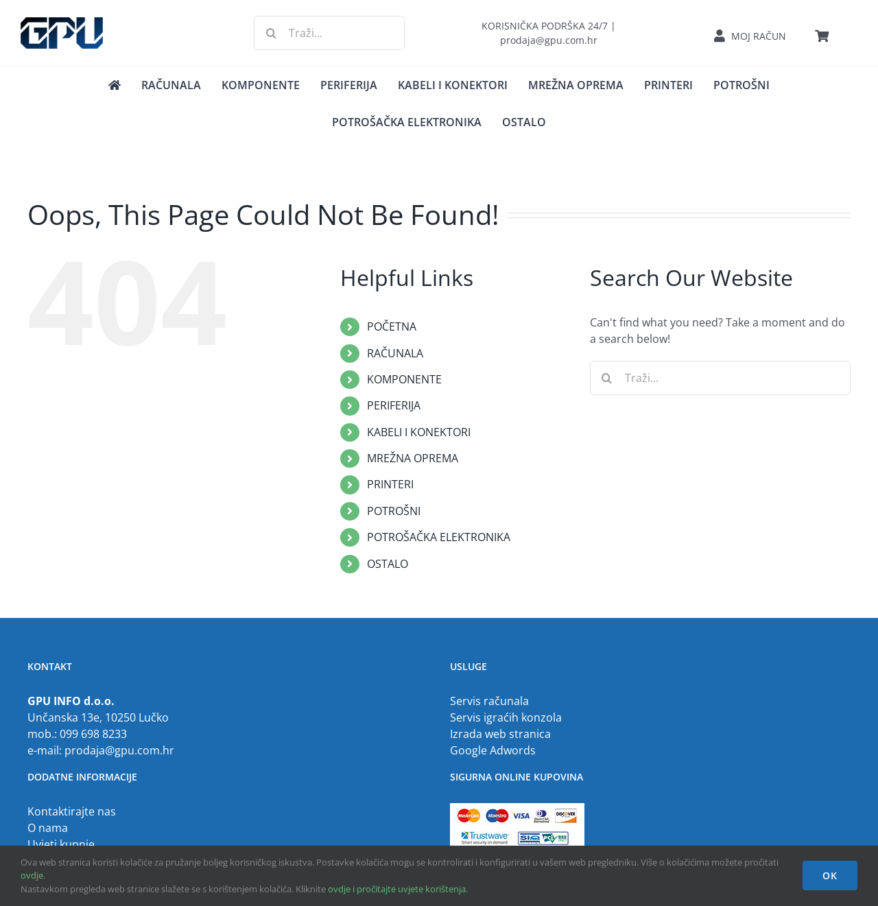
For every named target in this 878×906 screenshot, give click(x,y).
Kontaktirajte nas (71, 811)
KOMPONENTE (404, 379)
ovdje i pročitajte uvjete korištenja (397, 889)
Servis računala (489, 700)
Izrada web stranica (500, 733)
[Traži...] (329, 33)
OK (830, 875)
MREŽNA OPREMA (412, 458)
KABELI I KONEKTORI (419, 432)
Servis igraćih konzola (506, 717)
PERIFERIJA (393, 405)
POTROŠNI (393, 510)
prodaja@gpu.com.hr (119, 750)
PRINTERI (390, 484)
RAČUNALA (395, 353)
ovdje (32, 875)
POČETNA (391, 326)
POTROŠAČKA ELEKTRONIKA (438, 537)
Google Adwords (493, 750)
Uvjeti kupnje (61, 844)
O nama (47, 827)
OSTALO (387, 563)
